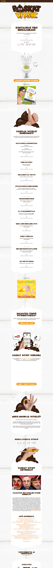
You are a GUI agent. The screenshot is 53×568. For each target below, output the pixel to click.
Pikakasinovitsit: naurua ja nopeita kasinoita (25, 531)
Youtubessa (27, 359)
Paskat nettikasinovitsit (25, 533)
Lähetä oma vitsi (26, 323)
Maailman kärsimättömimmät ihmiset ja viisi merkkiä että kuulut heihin (25, 535)
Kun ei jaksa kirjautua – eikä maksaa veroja (25, 532)
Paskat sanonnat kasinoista (25, 519)
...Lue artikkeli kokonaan (36, 510)
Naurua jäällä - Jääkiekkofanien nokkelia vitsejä (25, 524)
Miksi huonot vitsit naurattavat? (25, 527)
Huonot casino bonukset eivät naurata (25, 525)
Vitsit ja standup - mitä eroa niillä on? (25, 534)
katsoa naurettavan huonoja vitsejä (26, 358)
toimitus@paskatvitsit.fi (26, 555)
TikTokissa (21, 359)
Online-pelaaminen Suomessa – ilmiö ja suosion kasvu (25, 536)
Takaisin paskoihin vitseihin (26, 80)
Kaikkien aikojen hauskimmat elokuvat (25, 518)
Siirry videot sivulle (26, 384)
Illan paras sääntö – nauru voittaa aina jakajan (24, 521)
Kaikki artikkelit (26, 541)
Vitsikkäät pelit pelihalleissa (25, 526)
